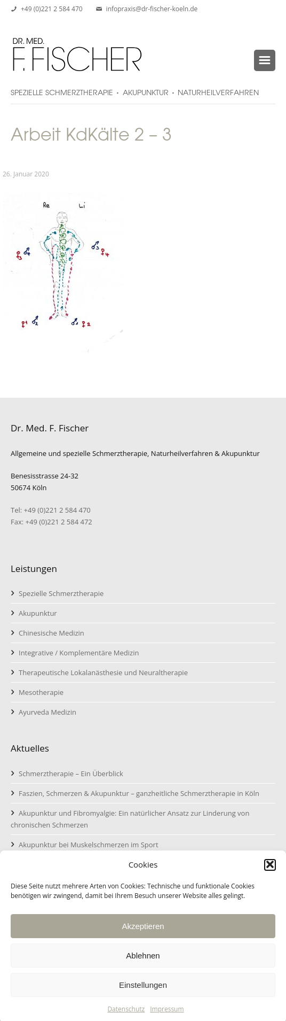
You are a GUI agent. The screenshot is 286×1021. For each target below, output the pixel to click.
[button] (270, 870)
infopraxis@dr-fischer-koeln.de (152, 8)
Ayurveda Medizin (47, 712)
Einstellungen (143, 990)
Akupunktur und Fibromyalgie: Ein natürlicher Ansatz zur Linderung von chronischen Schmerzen (130, 819)
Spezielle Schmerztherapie (61, 593)
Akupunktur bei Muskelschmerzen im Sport (88, 844)
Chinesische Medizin (51, 633)
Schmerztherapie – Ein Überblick (71, 773)
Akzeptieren (143, 932)
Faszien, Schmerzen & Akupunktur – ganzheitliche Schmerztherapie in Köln (139, 793)
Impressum (167, 1015)
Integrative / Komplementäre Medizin (79, 653)
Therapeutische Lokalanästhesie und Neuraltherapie (103, 672)
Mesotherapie (41, 692)
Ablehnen (143, 961)
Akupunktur (38, 613)
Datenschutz (126, 1015)
